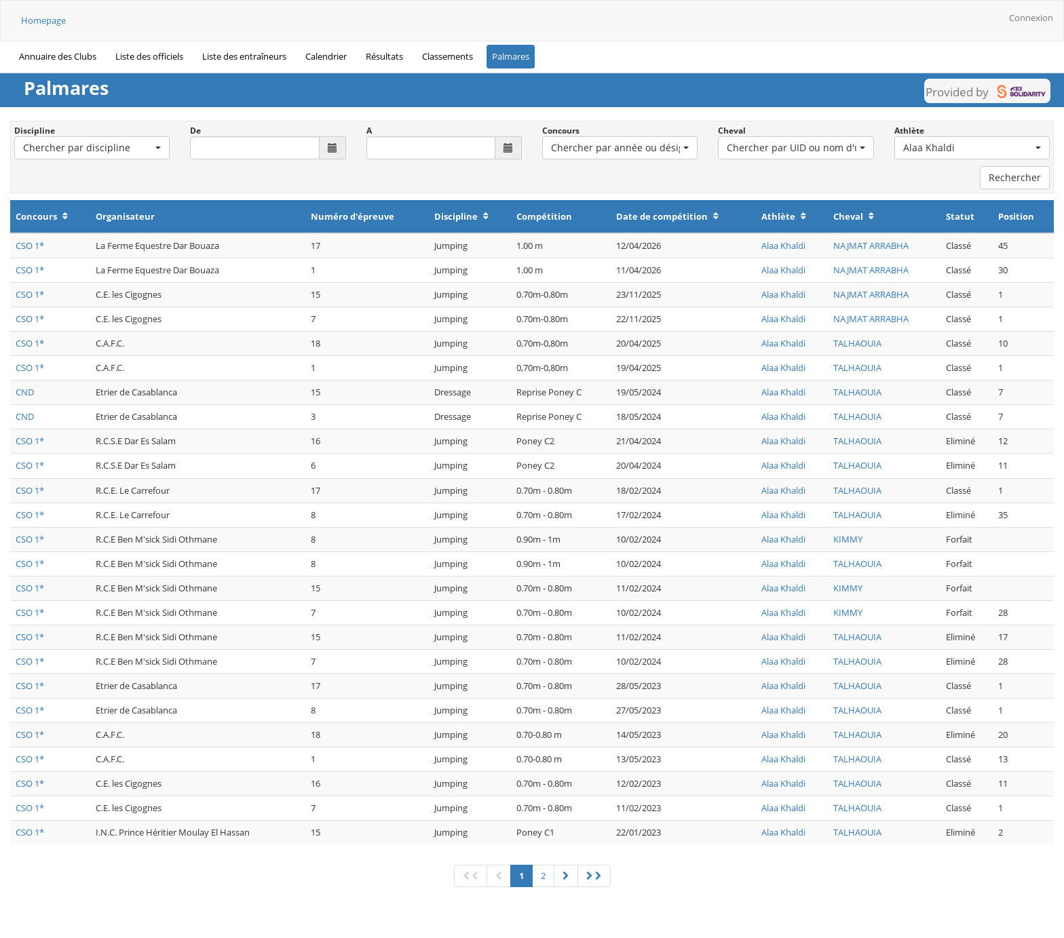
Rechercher (1015, 177)
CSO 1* (30, 245)
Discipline (34, 130)
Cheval (732, 130)
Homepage (43, 20)
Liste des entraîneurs (244, 56)
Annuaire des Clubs (57, 56)
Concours (561, 130)
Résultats (384, 56)
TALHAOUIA (857, 343)
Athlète (909, 130)
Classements (447, 56)
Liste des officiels (149, 56)
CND (25, 392)
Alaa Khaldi (783, 245)
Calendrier (326, 56)
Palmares (510, 56)
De (195, 130)
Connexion (1031, 18)
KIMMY (847, 539)
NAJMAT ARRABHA (871, 245)
